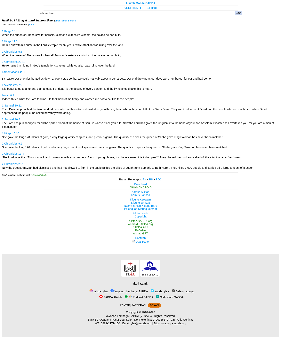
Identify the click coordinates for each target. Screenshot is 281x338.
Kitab (31, 24)
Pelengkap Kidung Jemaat (140, 208)
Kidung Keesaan (140, 199)
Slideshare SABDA (170, 297)
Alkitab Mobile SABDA (141, 3)
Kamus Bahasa (140, 195)
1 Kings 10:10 (10, 133)
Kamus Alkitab (140, 191)
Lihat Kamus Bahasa (65, 21)
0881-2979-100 (110, 323)
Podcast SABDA (138, 297)
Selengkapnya (183, 291)
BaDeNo (140, 230)
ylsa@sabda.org (141, 323)
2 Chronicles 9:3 (12, 51)
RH (151, 179)
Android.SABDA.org (140, 224)
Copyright (140, 216)
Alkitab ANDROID (141, 187)
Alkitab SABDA (38, 175)
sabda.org (180, 323)
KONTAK (125, 305)
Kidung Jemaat (140, 202)
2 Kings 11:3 (10, 41)
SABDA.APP (140, 227)
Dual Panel (140, 241)
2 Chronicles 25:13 (13, 164)
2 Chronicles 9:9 (12, 143)
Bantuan (140, 238)
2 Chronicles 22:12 (13, 61)
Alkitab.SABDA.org (140, 221)
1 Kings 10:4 (10, 31)
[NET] (137, 7)
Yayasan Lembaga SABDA (129, 291)
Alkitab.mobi (140, 213)
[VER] (127, 7)
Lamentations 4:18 (13, 72)
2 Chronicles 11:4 (13, 153)
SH (145, 179)
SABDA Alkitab (110, 297)
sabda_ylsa (98, 291)
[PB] (154, 7)
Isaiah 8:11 (9, 95)
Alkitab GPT (140, 233)
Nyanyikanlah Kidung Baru (140, 205)
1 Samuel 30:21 (12, 105)
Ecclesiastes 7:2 (12, 85)
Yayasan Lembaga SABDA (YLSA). (127, 316)
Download (140, 184)
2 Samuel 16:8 (11, 119)
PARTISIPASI (139, 305)
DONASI (154, 305)
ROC (159, 179)
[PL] (147, 7)
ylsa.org (166, 323)
